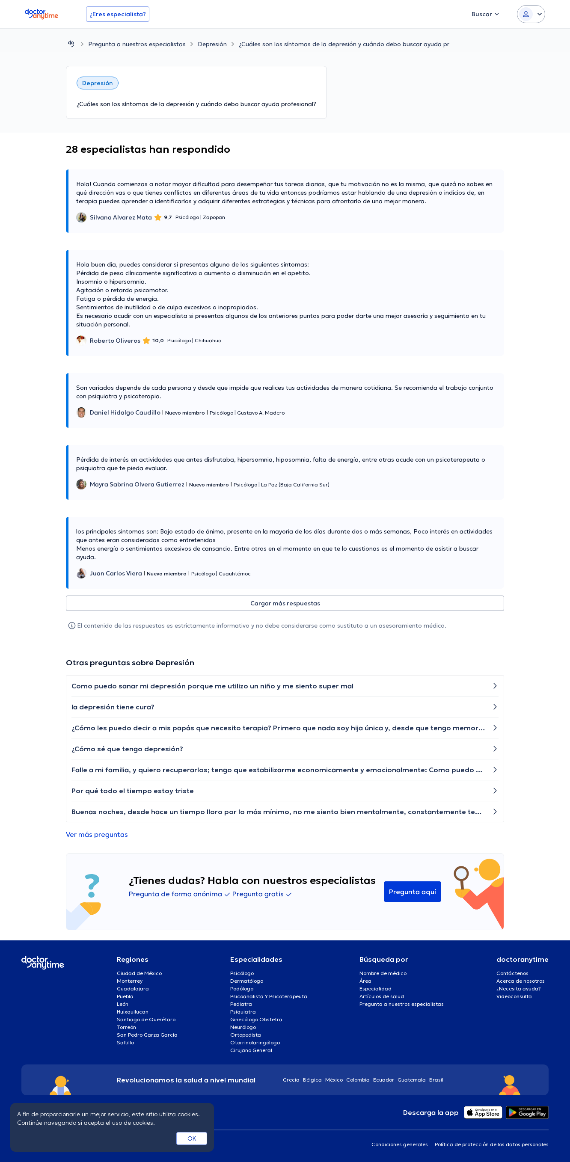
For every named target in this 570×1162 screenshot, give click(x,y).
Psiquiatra (243, 1011)
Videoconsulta (514, 996)
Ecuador (383, 1079)
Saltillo (125, 1042)
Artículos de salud (381, 996)
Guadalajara (133, 988)
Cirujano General (251, 1050)
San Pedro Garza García (147, 1035)
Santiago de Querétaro (146, 1019)
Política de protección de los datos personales (492, 1144)
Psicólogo (242, 973)
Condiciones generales (399, 1144)
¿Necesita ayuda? (518, 988)
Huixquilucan (132, 1011)
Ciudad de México (139, 973)
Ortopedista (245, 1035)
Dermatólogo (246, 981)
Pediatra (241, 1004)
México (334, 1079)
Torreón (126, 1027)
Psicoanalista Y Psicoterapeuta (268, 996)
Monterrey (129, 981)
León (122, 1004)
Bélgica (312, 1079)
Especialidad (375, 988)
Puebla (125, 996)
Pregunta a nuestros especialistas (137, 44)
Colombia (358, 1079)
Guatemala (412, 1079)
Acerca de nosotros (520, 981)
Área (365, 981)
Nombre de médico (383, 973)
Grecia (291, 1079)
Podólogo (241, 988)
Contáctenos (512, 973)
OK (191, 1138)
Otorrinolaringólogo (255, 1042)
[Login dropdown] (531, 14)
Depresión (212, 44)
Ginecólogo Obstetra (256, 1019)
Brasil (436, 1079)
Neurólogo (243, 1027)
